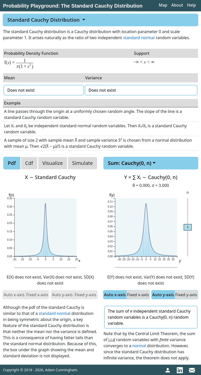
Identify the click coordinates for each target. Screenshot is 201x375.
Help (191, 5)
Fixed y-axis (186, 294)
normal (139, 345)
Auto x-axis (115, 294)
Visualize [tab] (52, 163)
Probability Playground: (31, 6)
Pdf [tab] (12, 163)
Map (163, 5)
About (177, 5)
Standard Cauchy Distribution (44, 19)
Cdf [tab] (29, 163)
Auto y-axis (163, 294)
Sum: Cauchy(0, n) (130, 163)
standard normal (139, 37)
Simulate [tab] (82, 163)
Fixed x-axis (138, 294)
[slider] (187, 227)
